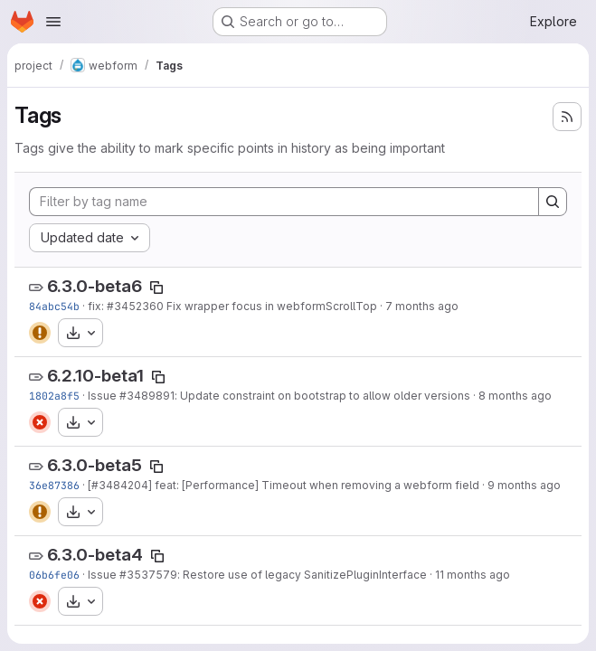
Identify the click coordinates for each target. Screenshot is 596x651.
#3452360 (135, 306)
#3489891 (147, 395)
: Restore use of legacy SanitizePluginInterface (302, 574)
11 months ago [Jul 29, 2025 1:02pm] (472, 574)
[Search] (552, 201)
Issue (103, 395)
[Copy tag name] (156, 287)
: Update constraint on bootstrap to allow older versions (322, 395)
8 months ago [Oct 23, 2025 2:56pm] (515, 395)
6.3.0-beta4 (95, 554)
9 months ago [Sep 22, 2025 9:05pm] (524, 485)
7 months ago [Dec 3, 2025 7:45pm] (422, 306)
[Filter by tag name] (284, 201)
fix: (97, 306)
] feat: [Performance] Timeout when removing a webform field (313, 485)
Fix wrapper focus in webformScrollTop (270, 306)
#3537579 (148, 574)
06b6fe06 (54, 574)
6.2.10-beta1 (95, 375)
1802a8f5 (54, 395)
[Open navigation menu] (53, 21)
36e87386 (54, 485)
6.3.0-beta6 (94, 286)
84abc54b (54, 306)
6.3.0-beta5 (94, 465)
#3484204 (119, 485)
